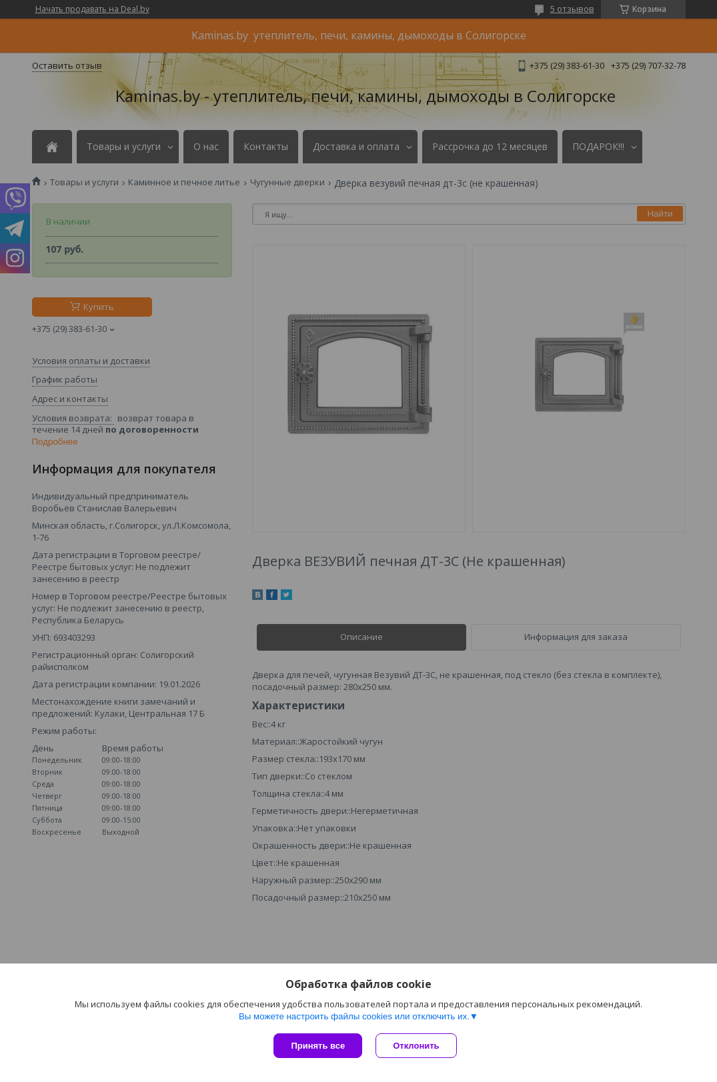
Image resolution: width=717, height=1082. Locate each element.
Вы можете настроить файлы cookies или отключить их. (354, 1016)
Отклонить (416, 1046)
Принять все (318, 1046)
